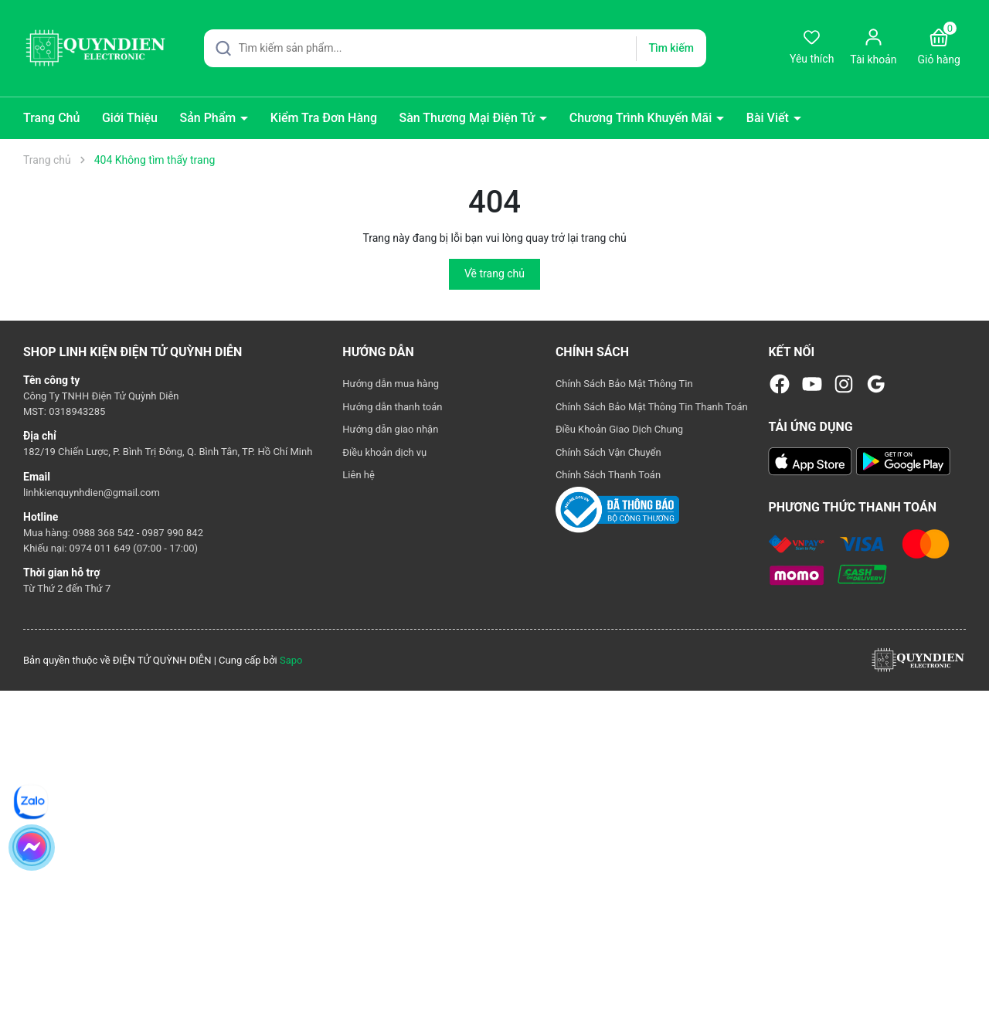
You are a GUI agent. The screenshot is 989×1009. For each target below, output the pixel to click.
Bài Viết (769, 117)
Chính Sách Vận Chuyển (608, 452)
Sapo (291, 660)
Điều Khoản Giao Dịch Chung (619, 429)
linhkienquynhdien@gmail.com (91, 492)
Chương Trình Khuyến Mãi (642, 117)
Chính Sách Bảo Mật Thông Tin (624, 383)
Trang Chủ (51, 117)
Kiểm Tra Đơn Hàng (323, 117)
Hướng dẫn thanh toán (392, 407)
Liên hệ (358, 475)
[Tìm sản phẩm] (455, 48)
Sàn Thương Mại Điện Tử (468, 117)
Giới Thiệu (130, 117)
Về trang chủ (494, 273)
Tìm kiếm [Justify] (670, 48)
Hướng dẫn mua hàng (390, 383)
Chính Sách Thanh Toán (608, 475)
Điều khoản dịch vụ (384, 452)
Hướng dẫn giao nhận (390, 429)
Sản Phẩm (209, 117)
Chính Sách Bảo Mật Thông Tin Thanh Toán (652, 407)
